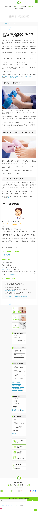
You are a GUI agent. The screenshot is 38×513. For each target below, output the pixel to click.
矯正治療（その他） (16, 413)
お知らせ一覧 (16, 422)
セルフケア (14, 392)
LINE (14, 27)
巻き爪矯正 (20, 392)
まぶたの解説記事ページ (30, 76)
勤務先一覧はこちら (15, 77)
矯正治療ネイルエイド (18, 404)
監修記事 (22, 389)
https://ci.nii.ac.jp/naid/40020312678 (12, 290)
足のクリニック (5, 269)
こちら (9, 197)
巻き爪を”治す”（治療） (17, 388)
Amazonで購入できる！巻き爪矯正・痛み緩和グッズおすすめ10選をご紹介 (19, 374)
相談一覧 (15, 335)
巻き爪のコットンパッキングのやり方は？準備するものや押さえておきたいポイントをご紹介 (19, 378)
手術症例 (14, 410)
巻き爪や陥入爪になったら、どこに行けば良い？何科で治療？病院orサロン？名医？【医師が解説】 (19, 352)
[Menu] (36, 1)
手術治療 (15, 402)
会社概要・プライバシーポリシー (19, 499)
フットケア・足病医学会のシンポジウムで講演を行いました (19, 431)
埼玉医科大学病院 (7, 254)
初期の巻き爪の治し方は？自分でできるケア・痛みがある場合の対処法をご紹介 (19, 369)
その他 (23, 413)
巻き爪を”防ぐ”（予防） (17, 386)
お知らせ (14, 437)
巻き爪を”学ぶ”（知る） (17, 385)
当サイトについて (8, 23)
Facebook (6, 27)
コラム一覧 (16, 366)
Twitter (3, 27)
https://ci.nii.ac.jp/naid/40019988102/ (12, 285)
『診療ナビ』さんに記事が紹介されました (19, 424)
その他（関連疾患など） (17, 391)
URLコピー (17, 27)
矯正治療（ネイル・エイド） (18, 411)
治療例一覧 (16, 401)
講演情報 (14, 436)
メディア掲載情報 (20, 436)
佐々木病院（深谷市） (8, 255)
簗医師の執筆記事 (15, 389)
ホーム (3, 23)
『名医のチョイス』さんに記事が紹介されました (19, 427)
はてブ (10, 28)
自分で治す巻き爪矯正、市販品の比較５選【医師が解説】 (19, 357)
